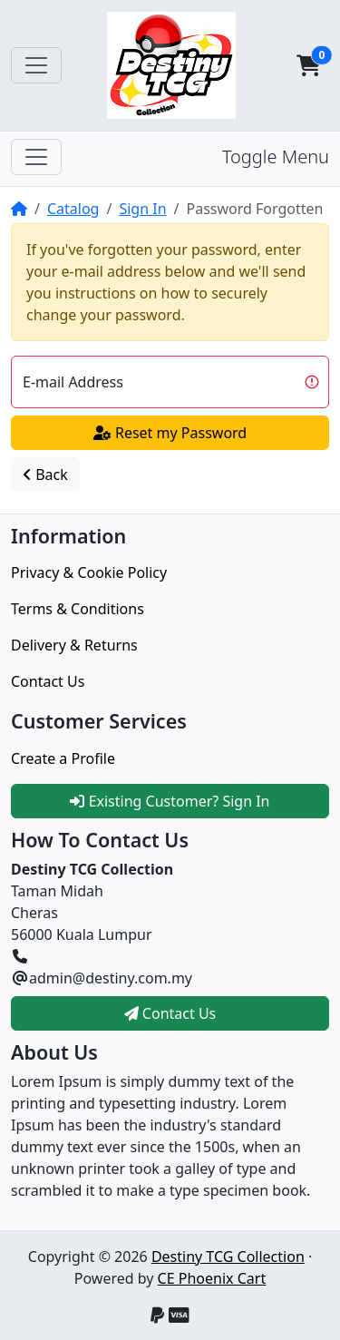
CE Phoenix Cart (212, 1278)
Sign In (142, 209)
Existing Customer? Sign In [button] (169, 801)
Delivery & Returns (74, 645)
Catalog (73, 209)
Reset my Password (170, 433)
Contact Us (47, 681)
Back (45, 474)
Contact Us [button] (170, 1013)
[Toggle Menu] (36, 157)
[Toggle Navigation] (36, 65)
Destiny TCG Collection (228, 1257)
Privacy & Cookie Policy (89, 572)
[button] (308, 65)
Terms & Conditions (77, 609)
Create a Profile (63, 758)
